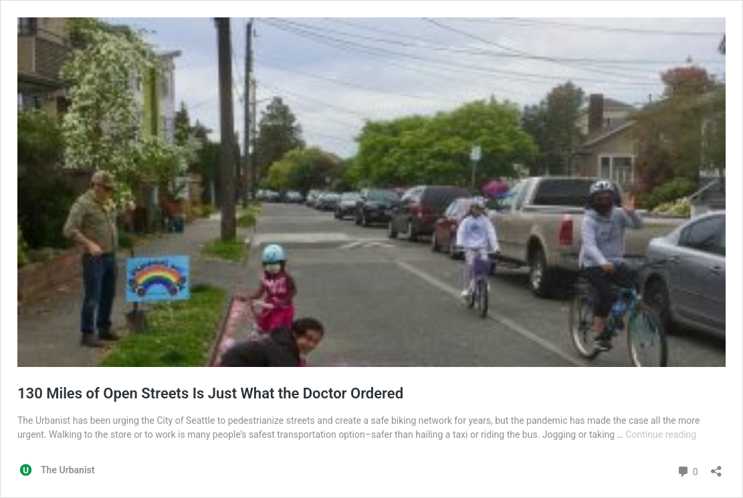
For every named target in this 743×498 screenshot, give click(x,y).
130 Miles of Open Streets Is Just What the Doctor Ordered (210, 393)
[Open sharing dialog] (716, 467)
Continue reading (661, 434)
